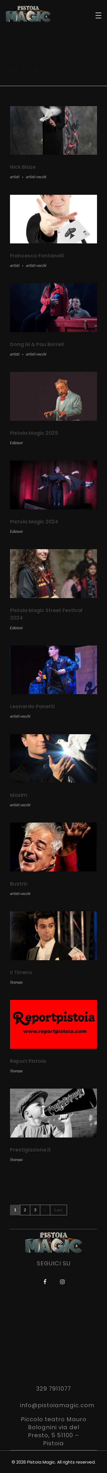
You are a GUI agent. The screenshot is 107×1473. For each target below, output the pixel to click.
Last (58, 1210)
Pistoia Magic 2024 (34, 521)
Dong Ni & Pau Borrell (37, 344)
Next (45, 1210)
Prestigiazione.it (30, 1149)
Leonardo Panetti (32, 706)
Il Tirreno (21, 972)
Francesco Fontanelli (37, 255)
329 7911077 (53, 1389)
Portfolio (39, 47)
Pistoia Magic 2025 (34, 433)
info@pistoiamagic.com (57, 1405)
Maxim (18, 795)
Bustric (19, 883)
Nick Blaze (23, 167)
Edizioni (16, 442)
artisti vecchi (36, 176)
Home (18, 47)
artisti (14, 176)
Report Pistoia (28, 1061)
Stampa (16, 982)
